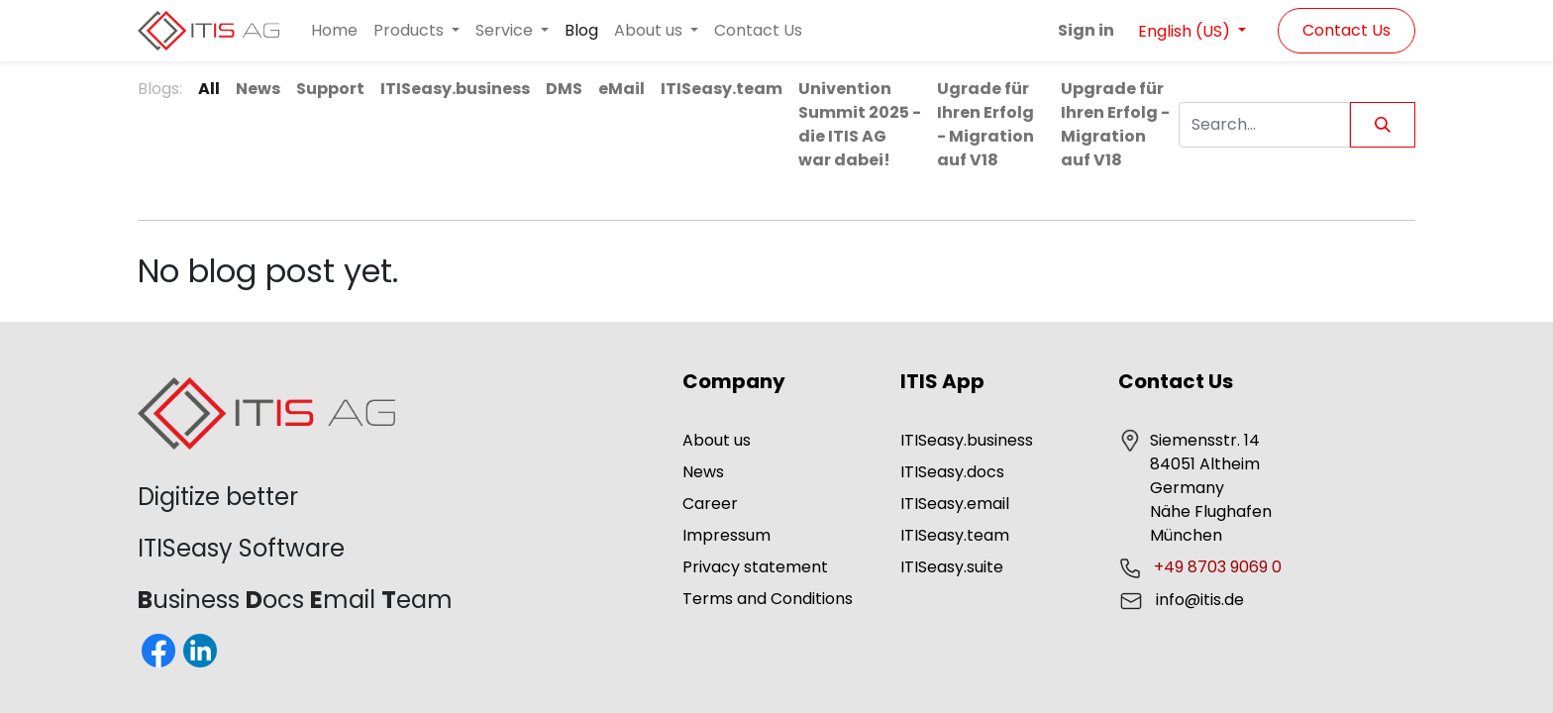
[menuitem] (334, 31)
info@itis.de (1200, 599)
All (209, 88)
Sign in (1086, 30)
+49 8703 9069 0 (1220, 567)
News (703, 471)
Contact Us (1346, 30)
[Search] (1382, 125)
